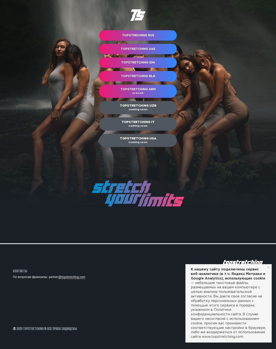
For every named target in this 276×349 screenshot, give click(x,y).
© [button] (14, 329)
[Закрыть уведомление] (268, 267)
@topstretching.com (71, 277)
